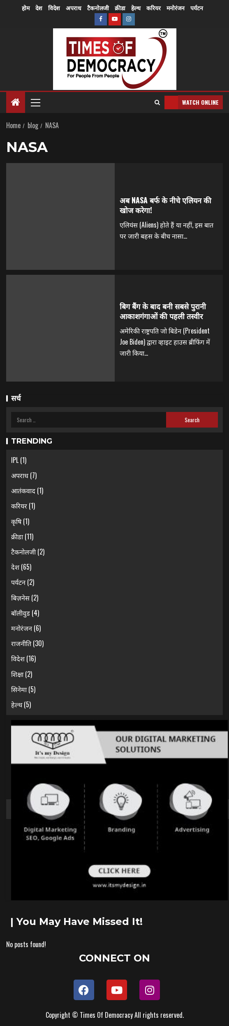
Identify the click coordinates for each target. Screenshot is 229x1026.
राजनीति (21, 643)
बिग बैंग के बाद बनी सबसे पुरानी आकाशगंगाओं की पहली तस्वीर (163, 311)
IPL (15, 460)
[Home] (15, 101)
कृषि (16, 521)
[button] (35, 102)
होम (26, 7)
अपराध (73, 7)
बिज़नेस (20, 598)
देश (38, 7)
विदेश (54, 7)
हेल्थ (136, 7)
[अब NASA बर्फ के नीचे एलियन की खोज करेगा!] (60, 216)
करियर (153, 7)
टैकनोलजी (98, 7)
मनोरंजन (176, 7)
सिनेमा (19, 689)
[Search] (157, 102)
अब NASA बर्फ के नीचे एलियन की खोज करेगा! (165, 205)
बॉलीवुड (20, 613)
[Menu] (35, 102)
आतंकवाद (23, 490)
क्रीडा (120, 7)
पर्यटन (196, 7)
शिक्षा (17, 674)
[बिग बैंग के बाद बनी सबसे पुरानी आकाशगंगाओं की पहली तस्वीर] (60, 328)
